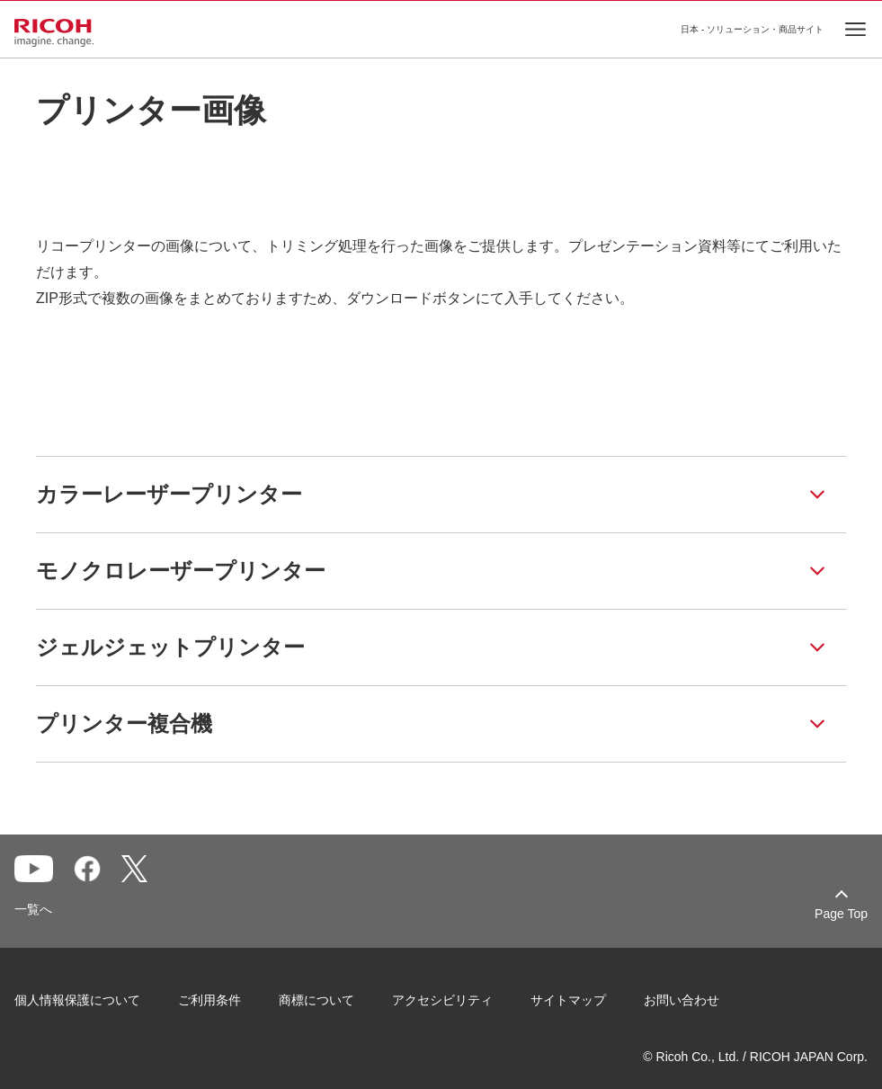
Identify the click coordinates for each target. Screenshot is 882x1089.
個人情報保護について (77, 1000)
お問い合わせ (681, 1000)
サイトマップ (568, 1000)
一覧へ (33, 909)
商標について (316, 1000)
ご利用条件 (209, 1000)
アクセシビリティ (442, 1000)
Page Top (841, 913)
